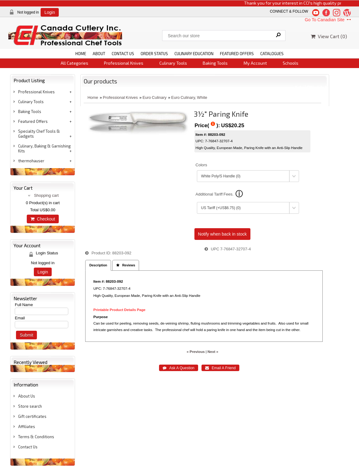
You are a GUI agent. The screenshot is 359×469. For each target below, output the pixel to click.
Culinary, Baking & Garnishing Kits (44, 148)
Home (92, 97)
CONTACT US (123, 53)
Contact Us (28, 446)
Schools (290, 63)
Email (20, 318)
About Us (26, 396)
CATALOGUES (272, 53)
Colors (201, 165)
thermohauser (31, 160)
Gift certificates (32, 416)
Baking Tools (215, 63)
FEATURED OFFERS (237, 53)
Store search (30, 406)
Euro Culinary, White (189, 97)
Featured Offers (33, 121)
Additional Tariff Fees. (215, 194)
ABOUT (99, 53)
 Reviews (125, 265)
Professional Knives (123, 63)
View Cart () (329, 36)
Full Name (24, 305)
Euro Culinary (154, 97)
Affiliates (26, 426)
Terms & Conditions (36, 436)
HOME (80, 53)
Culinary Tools (173, 63)
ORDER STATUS (154, 53)
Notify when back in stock (222, 234)
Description (98, 265)
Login (49, 12)
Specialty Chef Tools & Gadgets (39, 134)
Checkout (42, 219)
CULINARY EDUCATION (193, 53)
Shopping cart (46, 195)
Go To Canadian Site (328, 19)
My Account (255, 63)
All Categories (74, 63)
